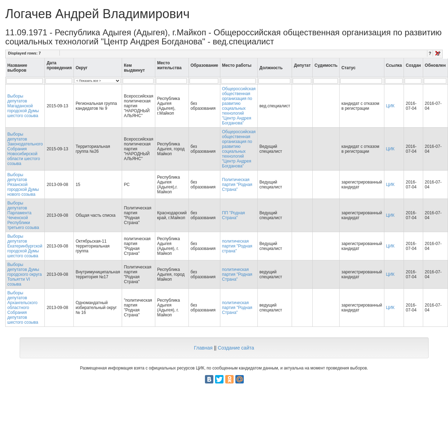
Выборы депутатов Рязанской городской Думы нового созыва (23, 184)
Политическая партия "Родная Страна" (237, 184)
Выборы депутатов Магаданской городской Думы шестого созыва (23, 106)
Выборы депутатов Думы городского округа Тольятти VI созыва (24, 274)
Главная (203, 348)
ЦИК (390, 105)
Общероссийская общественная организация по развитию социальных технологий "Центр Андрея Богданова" (239, 105)
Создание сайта (236, 348)
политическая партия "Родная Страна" (237, 274)
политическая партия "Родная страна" (237, 246)
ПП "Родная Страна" (233, 215)
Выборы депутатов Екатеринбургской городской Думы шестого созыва (24, 246)
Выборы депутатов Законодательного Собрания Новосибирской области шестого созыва (25, 149)
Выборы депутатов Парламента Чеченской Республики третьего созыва (23, 215)
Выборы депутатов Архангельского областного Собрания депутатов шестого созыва (22, 307)
